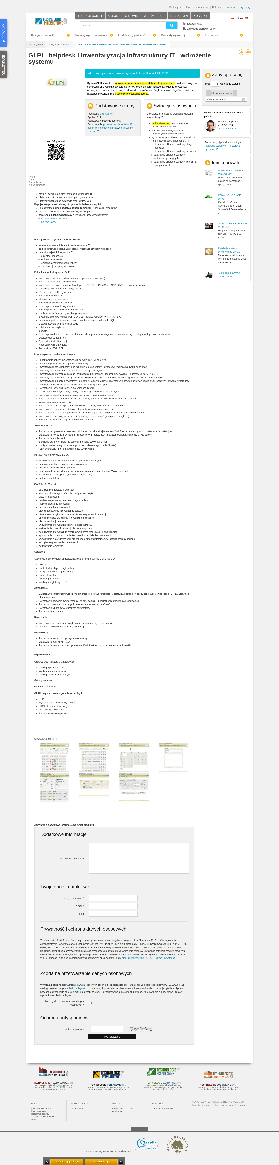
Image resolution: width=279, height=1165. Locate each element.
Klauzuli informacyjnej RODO (137, 958)
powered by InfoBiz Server (232, 1105)
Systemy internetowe (180, 7)
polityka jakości (49, 222)
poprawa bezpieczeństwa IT (117, 124)
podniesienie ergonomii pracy (103, 127)
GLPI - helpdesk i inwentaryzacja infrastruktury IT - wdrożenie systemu (122, 44)
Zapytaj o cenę (227, 74)
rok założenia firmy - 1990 (54, 218)
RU (241, 18)
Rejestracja (245, 7)
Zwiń (121, 1162)
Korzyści (33, 179)
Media (32, 176)
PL (232, 18)
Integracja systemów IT (60, 44)
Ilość (207, 83)
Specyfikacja (35, 182)
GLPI (54, 739)
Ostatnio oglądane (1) (67, 1161)
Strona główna (36, 44)
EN (237, 18)
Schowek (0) (101, 1161)
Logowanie (230, 7)
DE (246, 18)
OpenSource (106, 113)
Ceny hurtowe (201, 7)
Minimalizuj (47, 1162)
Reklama (216, 7)
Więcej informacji (37, 185)
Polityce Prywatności (164, 958)
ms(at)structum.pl (227, 128)
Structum (214, 1105)
